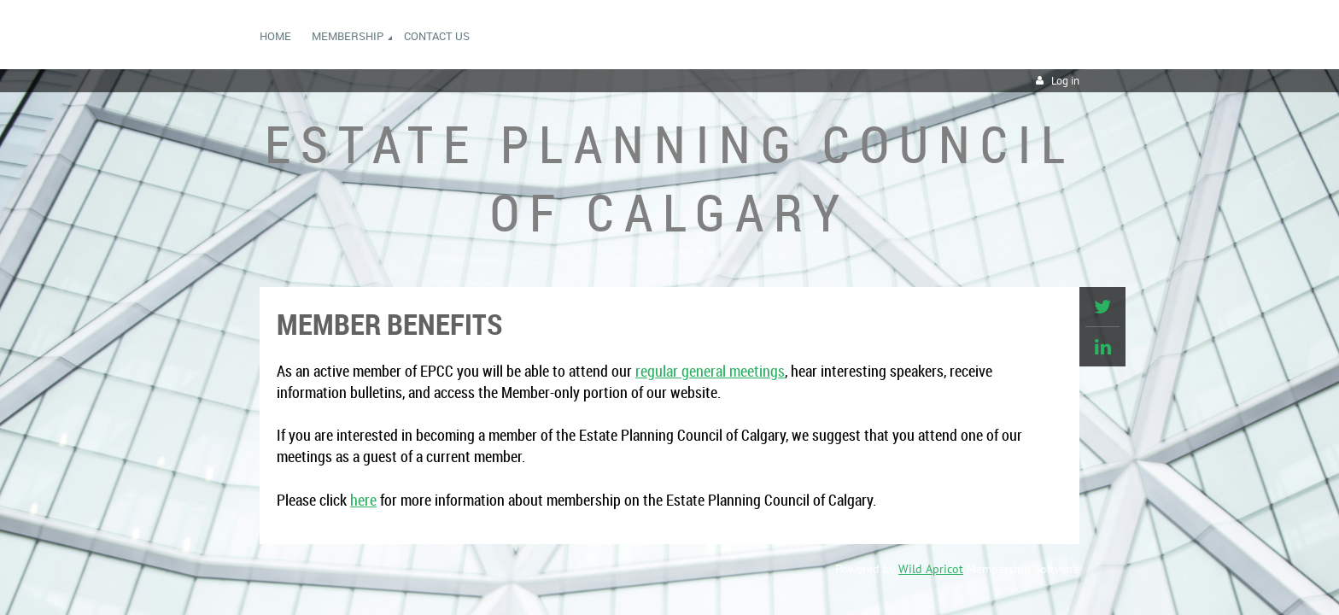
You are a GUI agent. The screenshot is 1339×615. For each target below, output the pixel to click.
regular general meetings (710, 370)
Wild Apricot (930, 569)
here (363, 499)
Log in (1065, 80)
